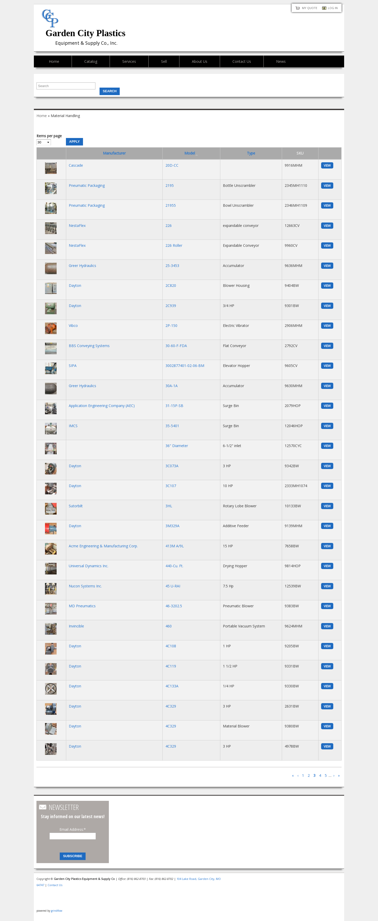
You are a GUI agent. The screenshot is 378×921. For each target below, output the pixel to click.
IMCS (73, 425)
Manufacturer (114, 153)
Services (129, 61)
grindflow (56, 910)
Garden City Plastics (85, 33)
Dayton (75, 285)
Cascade (76, 165)
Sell (164, 61)
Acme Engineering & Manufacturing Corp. (103, 545)
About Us (199, 61)
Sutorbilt (76, 505)
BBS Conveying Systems (89, 345)
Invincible (76, 626)
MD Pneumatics (82, 605)
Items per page (49, 135)
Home (54, 61)
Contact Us (241, 61)
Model (191, 153)
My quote (309, 8)
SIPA (73, 365)
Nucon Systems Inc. (85, 586)
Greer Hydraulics (82, 265)
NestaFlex (77, 225)
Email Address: (72, 829)
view (327, 165)
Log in (333, 8)
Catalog (90, 61)
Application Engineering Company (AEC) (102, 405)
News (281, 61)
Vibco (73, 325)
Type (251, 153)
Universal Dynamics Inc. (88, 565)
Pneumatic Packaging (87, 185)
